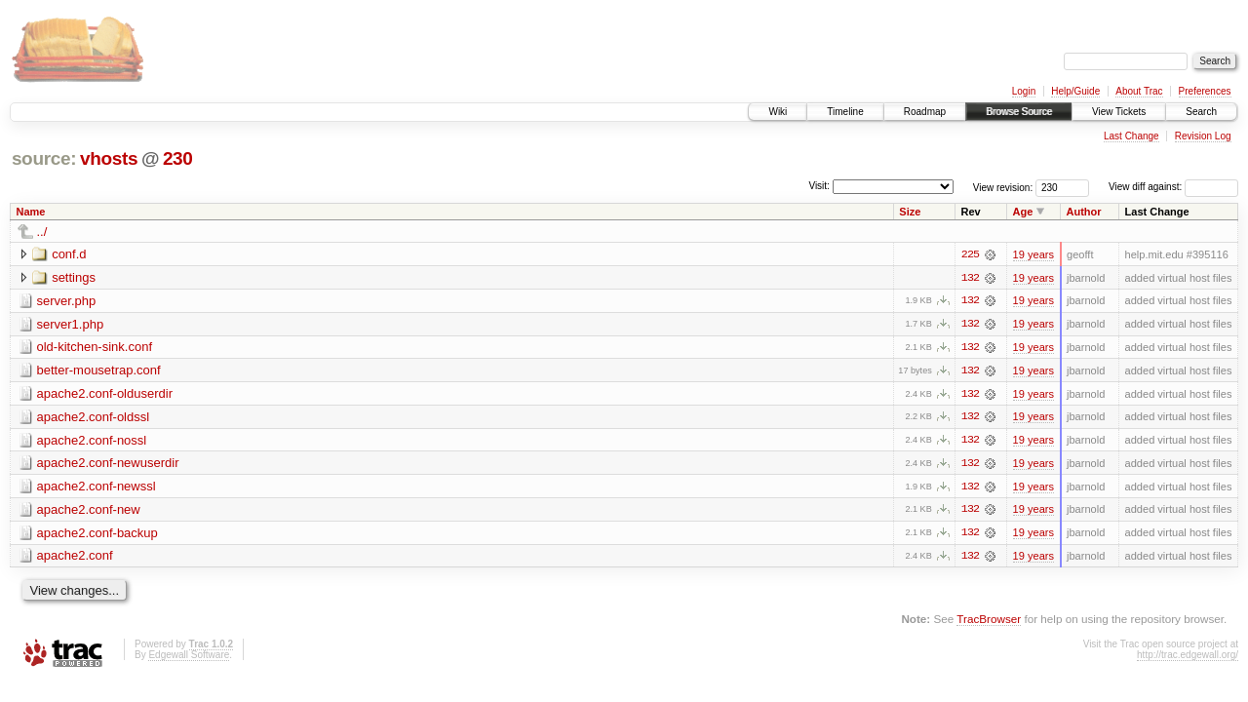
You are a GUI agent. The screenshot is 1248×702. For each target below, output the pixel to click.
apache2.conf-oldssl (93, 417)
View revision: (1003, 186)
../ (42, 231)
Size (909, 211)
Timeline (845, 111)
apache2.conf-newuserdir (108, 464)
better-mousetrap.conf (99, 371)
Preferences (1205, 91)
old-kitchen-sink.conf (95, 347)
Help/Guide (1075, 91)
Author (1084, 211)
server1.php (70, 324)
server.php (67, 300)
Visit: (819, 185)
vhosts (108, 158)
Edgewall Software (188, 657)
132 (970, 278)
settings (74, 277)
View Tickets (1119, 111)
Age (1023, 211)
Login (1023, 91)
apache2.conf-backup (97, 534)
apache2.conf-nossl (92, 441)
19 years (1033, 254)
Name (31, 211)
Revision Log (1203, 136)
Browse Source (1019, 111)
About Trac (1138, 91)
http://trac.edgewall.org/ (1187, 657)
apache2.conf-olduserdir (105, 394)
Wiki (777, 111)
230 (178, 158)
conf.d (69, 254)
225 (970, 254)
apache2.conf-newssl (96, 488)
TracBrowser (988, 621)
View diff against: (1173, 186)
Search (1201, 111)
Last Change (1131, 136)
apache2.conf (75, 558)
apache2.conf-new (88, 511)
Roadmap (925, 111)
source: (44, 158)
